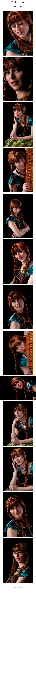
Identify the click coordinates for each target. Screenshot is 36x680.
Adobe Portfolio (20, 587)
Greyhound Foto (18, 2)
